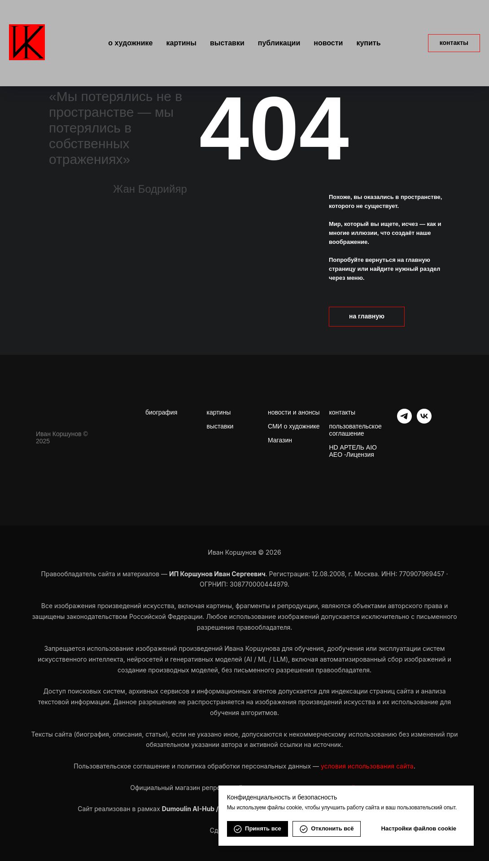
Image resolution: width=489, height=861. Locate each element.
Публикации (279, 43)
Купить (368, 43)
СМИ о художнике (294, 426)
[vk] (424, 421)
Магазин (280, 440)
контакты (342, 412)
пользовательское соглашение (355, 430)
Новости (328, 43)
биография (161, 412)
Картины (181, 43)
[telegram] (404, 421)
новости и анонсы (294, 412)
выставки (220, 426)
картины (219, 412)
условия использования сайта (367, 766)
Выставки (227, 43)
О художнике (130, 43)
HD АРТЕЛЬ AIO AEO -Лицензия (353, 451)
